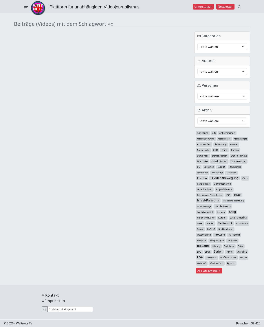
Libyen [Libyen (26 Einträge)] (200, 223)
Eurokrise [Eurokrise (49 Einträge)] (209, 166)
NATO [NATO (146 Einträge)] (211, 229)
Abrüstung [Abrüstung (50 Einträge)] (202, 133)
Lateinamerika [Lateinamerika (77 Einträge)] (238, 217)
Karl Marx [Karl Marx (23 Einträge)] (221, 212)
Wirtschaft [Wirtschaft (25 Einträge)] (201, 263)
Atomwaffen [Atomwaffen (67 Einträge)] (204, 144)
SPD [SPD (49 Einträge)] (199, 251)
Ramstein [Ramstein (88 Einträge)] (234, 234)
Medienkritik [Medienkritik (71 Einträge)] (225, 223)
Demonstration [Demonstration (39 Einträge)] (219, 155)
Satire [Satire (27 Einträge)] (240, 246)
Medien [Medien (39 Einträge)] (210, 223)
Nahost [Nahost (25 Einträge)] (200, 229)
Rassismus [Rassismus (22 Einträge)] (201, 240)
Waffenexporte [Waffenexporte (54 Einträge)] (228, 257)
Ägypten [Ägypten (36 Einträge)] (231, 263)
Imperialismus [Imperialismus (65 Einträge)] (224, 189)
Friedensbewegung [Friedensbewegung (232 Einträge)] (224, 178)
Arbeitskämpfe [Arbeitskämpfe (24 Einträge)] (240, 138)
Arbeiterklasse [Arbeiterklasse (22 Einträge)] (224, 138)
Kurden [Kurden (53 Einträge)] (222, 217)
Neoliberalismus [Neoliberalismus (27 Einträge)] (226, 229)
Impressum (55, 300)
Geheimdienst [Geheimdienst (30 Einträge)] (203, 183)
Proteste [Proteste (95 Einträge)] (219, 234)
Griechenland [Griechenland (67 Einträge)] (204, 189)
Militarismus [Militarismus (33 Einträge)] (242, 223)
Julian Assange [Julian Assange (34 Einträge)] (204, 206)
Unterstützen (203, 7)
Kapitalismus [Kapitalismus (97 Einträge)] (223, 206)
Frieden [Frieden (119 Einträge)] (202, 178)
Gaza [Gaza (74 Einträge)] (245, 178)
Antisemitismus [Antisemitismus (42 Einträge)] (227, 132)
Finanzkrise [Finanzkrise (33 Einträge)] (202, 172)
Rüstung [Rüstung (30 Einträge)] (216, 246)
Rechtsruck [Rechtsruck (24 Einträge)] (232, 240)
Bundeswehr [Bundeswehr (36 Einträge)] (203, 150)
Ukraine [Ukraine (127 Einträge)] (242, 251)
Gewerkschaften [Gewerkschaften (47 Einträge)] (222, 183)
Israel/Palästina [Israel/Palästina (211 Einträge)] (208, 200)
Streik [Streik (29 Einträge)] (207, 251)
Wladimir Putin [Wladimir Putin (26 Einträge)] (216, 263)
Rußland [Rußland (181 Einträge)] (203, 246)
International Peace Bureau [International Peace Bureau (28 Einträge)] (209, 195)
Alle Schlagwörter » (209, 270)
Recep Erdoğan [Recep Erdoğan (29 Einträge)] (217, 240)
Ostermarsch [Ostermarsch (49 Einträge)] (204, 234)
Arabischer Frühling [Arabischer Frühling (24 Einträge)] (205, 138)
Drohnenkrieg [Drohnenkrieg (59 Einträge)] (238, 161)
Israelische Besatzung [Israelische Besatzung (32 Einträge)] (233, 200)
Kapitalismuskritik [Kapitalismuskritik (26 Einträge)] (205, 212)
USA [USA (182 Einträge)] (200, 257)
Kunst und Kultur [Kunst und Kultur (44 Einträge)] (205, 217)
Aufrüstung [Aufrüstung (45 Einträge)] (220, 144)
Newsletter (225, 7)
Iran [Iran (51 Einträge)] (228, 194)
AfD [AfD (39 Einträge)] (214, 133)
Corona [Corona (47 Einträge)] (235, 150)
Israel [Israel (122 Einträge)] (237, 194)
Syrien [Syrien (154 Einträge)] (218, 251)
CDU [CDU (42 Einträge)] (215, 149)
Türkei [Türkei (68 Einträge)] (229, 251)
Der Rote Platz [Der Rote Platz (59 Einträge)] (239, 155)
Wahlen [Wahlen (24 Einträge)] (243, 257)
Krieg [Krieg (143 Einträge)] (232, 212)
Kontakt (52, 295)
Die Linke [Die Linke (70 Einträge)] (202, 161)
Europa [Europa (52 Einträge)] (221, 166)
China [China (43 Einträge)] (224, 149)
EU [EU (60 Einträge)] (198, 166)
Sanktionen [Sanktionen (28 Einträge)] (229, 246)
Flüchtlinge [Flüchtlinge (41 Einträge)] (217, 172)
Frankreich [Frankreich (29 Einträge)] (231, 172)
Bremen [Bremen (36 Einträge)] (234, 144)
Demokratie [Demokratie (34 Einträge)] (202, 155)
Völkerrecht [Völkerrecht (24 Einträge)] (211, 257)
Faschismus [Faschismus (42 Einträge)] (235, 166)
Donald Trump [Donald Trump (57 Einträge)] (219, 161)
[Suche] (70, 309)
